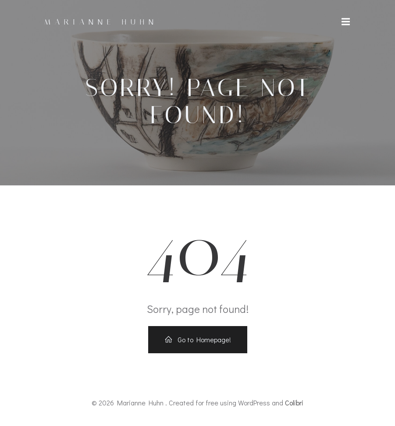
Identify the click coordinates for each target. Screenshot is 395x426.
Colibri (294, 402)
